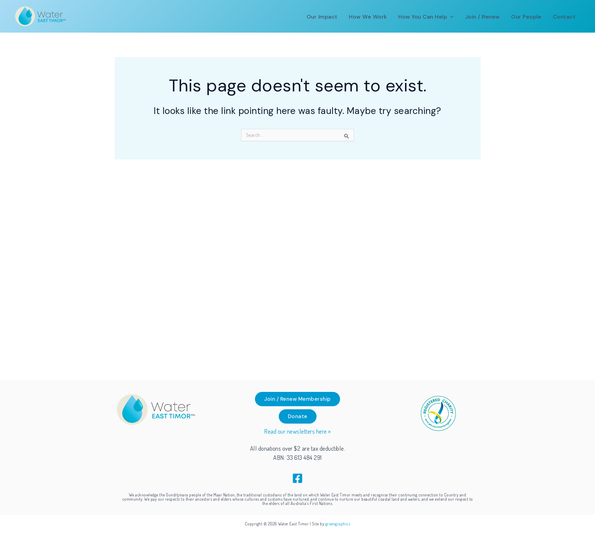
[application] (458, 17)
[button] (434, 17)
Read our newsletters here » (297, 431)
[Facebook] (297, 478)
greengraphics (337, 523)
